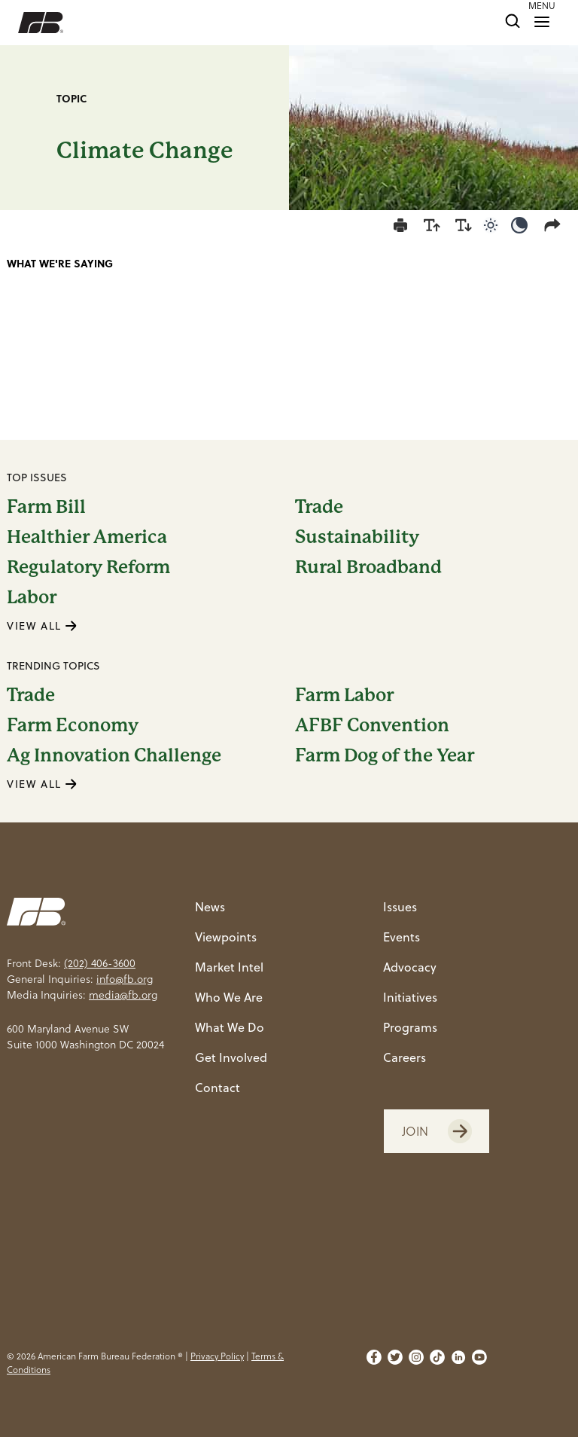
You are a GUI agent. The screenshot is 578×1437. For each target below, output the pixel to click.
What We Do (229, 1027)
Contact (217, 1087)
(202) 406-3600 (99, 963)
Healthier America (87, 537)
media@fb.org (123, 994)
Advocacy (410, 967)
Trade (319, 507)
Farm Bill (46, 507)
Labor (31, 597)
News (210, 907)
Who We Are (229, 997)
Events (401, 937)
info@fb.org (124, 979)
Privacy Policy (217, 1356)
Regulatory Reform (88, 567)
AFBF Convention (372, 725)
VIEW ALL (42, 625)
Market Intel (229, 967)
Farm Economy (72, 725)
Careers (404, 1057)
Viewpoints (226, 937)
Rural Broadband (368, 567)
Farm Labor (344, 695)
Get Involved (231, 1057)
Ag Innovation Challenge (114, 755)
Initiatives (410, 997)
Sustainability (357, 537)
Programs (410, 1027)
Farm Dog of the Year (384, 755)
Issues (400, 907)
